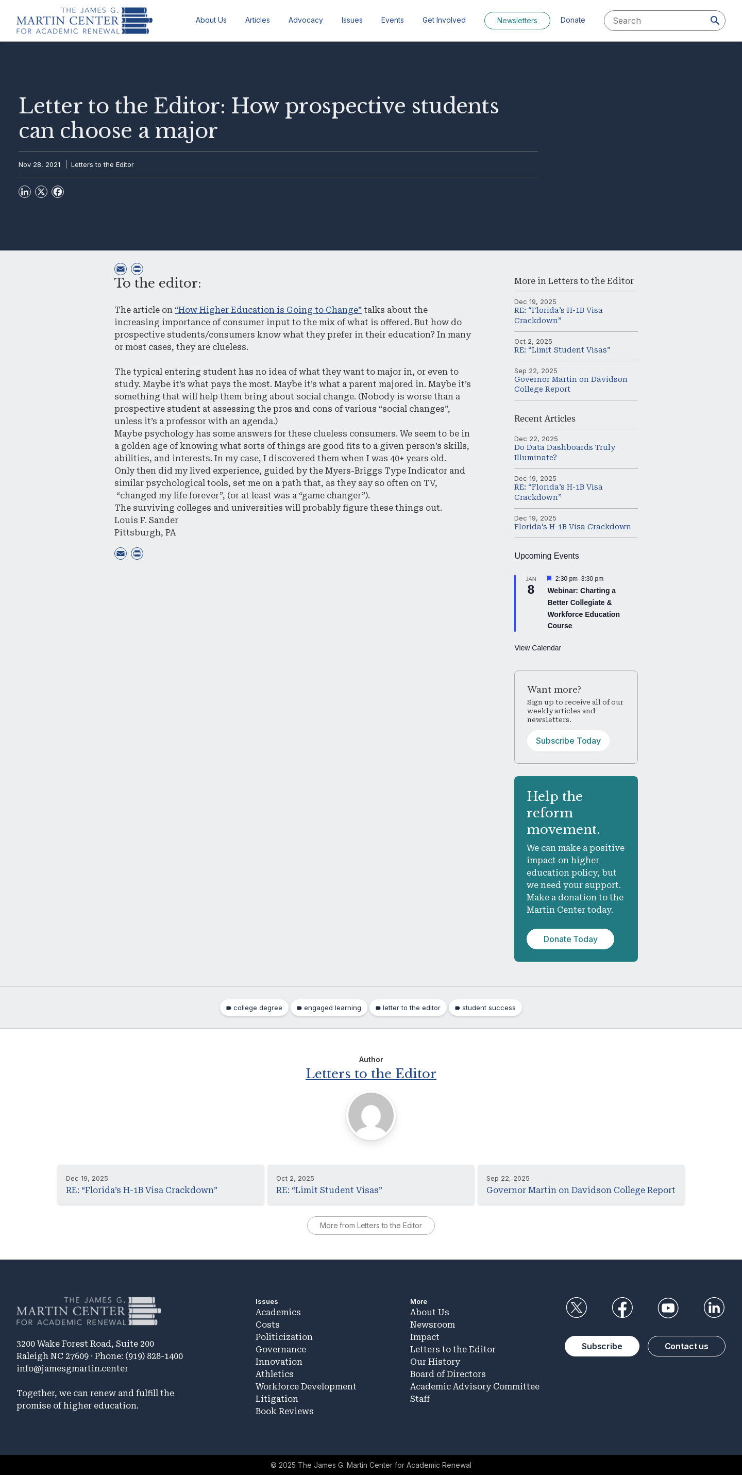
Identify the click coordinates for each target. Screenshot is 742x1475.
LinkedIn (714, 1307)
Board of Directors (448, 1374)
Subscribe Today (568, 740)
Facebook (622, 1307)
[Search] (715, 20)
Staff (420, 1398)
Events (392, 19)
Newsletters (517, 20)
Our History (435, 1361)
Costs (268, 1324)
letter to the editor (412, 1007)
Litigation (277, 1398)
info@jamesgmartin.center (72, 1367)
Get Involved (444, 19)
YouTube (668, 1307)
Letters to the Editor (102, 164)
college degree (257, 1007)
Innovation (279, 1361)
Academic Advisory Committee (474, 1386)
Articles (257, 19)
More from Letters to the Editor (371, 1224)
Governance (281, 1349)
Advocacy (306, 19)
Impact (425, 1337)
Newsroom (432, 1324)
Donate (573, 19)
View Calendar (537, 648)
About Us (211, 19)
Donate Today (570, 939)
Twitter (576, 1307)
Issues (352, 19)
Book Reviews (285, 1411)
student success (489, 1007)
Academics (278, 1312)
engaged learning (332, 1007)
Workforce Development (306, 1386)
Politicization (284, 1337)
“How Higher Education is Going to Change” (268, 310)
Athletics (275, 1374)
